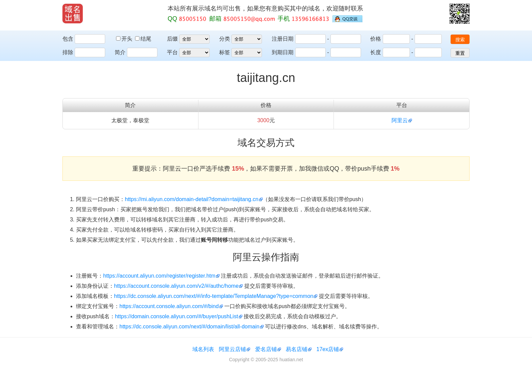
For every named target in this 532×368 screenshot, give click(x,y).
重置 (460, 53)
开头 (125, 39)
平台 (172, 52)
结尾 (143, 39)
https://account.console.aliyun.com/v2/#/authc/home (176, 286)
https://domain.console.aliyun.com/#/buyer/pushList (176, 316)
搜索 (460, 39)
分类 (224, 39)
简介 (120, 52)
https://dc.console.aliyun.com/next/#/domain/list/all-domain (189, 326)
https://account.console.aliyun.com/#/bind (169, 306)
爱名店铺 (266, 349)
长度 (375, 52)
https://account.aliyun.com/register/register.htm (159, 276)
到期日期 (282, 52)
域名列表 (203, 349)
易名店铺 (296, 349)
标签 (224, 52)
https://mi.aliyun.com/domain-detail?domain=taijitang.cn (192, 199)
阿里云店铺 (232, 349)
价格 (375, 39)
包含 (67, 39)
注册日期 (282, 39)
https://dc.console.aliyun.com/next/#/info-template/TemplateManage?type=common (213, 296)
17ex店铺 (328, 349)
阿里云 (400, 120)
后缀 (172, 39)
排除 (67, 52)
